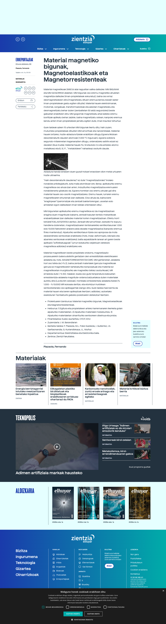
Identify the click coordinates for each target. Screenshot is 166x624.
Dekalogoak (86, 558)
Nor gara (134, 554)
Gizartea (23, 568)
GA (33, 92)
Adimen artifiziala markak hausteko (49, 473)
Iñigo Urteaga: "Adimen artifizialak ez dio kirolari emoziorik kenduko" (116, 428)
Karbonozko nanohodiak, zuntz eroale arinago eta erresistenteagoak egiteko (100, 392)
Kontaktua (135, 574)
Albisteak (59, 554)
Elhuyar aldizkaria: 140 (23, 64)
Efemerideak (86, 562)
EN (26, 92)
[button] (18, 39)
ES (29, 88)
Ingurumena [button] (61, 49)
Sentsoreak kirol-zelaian (116, 439)
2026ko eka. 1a (57, 522)
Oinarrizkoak (27, 574)
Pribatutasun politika (136, 564)
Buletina (145, 48)
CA (30, 92)
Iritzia (57, 562)
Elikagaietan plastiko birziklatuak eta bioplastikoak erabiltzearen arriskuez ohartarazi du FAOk (64, 394)
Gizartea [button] (101, 49)
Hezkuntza (85, 554)
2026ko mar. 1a (83, 522)
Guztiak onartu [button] (73, 614)
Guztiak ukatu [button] (93, 614)
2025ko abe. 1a (108, 522)
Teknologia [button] (82, 49)
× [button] (163, 591)
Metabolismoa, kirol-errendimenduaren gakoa (117, 452)
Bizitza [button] (42, 49)
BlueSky (84, 584)
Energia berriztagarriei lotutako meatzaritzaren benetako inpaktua (30, 391)
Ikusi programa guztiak (139, 467)
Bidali (137, 343)
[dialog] (83, 606)
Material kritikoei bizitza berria (134, 390)
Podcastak (59, 575)
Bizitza (21, 551)
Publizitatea (135, 558)
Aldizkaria (142, 39)
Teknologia (25, 562)
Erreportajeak (24, 59)
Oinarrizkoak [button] (121, 49)
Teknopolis (26, 417)
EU (26, 88)
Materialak (20, 79)
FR (33, 88)
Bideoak (58, 571)
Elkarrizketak (60, 558)
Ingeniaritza (20, 82)
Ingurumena (27, 556)
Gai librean (86, 567)
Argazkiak (59, 567)
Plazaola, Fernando (22, 68)
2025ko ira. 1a (134, 522)
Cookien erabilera (138, 570)
